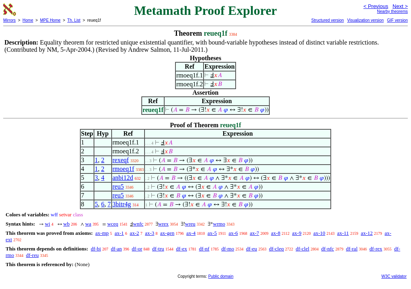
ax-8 (275, 233)
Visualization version (365, 20)
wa (88, 224)
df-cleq (276, 249)
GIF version (397, 20)
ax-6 (233, 233)
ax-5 (212, 233)
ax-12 (367, 233)
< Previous (375, 6)
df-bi (96, 249)
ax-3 (149, 233)
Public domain (221, 276)
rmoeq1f (123, 168)
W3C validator (394, 276)
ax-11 (343, 233)
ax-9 (296, 233)
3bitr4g (121, 204)
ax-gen (167, 233)
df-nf (204, 249)
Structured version (327, 20)
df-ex (181, 249)
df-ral (352, 249)
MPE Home (50, 20)
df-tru (158, 249)
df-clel (302, 249)
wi (47, 224)
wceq (112, 224)
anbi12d (122, 177)
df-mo (227, 249)
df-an (116, 249)
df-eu (251, 249)
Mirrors (9, 20)
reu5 (118, 186)
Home (27, 20)
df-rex (376, 249)
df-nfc (327, 249)
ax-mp (102, 233)
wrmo (219, 224)
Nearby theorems (392, 11)
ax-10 (319, 233)
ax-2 (134, 233)
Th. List (74, 20)
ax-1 (119, 233)
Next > (400, 6)
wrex (163, 224)
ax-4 (190, 233)
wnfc (138, 224)
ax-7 (254, 233)
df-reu (32, 255)
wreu (190, 224)
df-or (137, 249)
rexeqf (120, 160)
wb (66, 224)
